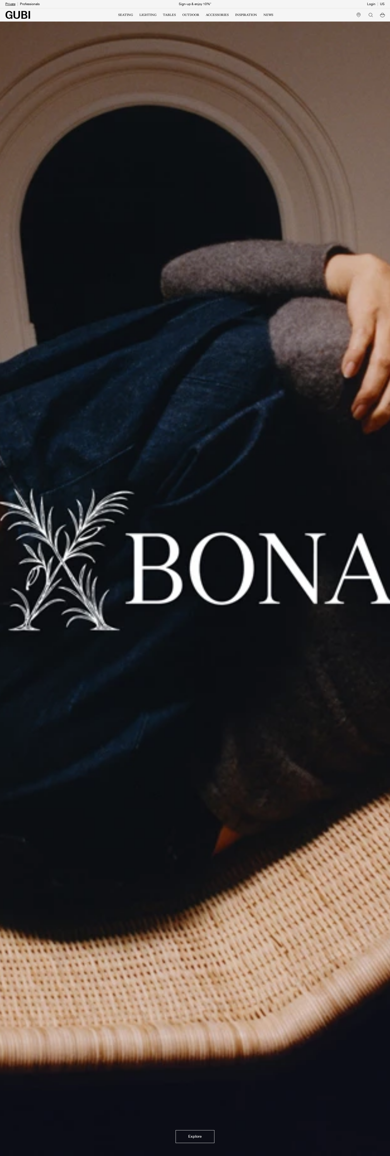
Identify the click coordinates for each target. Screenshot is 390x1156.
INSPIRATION (246, 15)
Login (371, 4)
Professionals (30, 4)
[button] (382, 14)
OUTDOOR (190, 15)
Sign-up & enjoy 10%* (195, 4)
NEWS (268, 15)
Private (10, 4)
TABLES (169, 15)
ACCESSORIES (217, 15)
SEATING (125, 15)
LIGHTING (147, 15)
